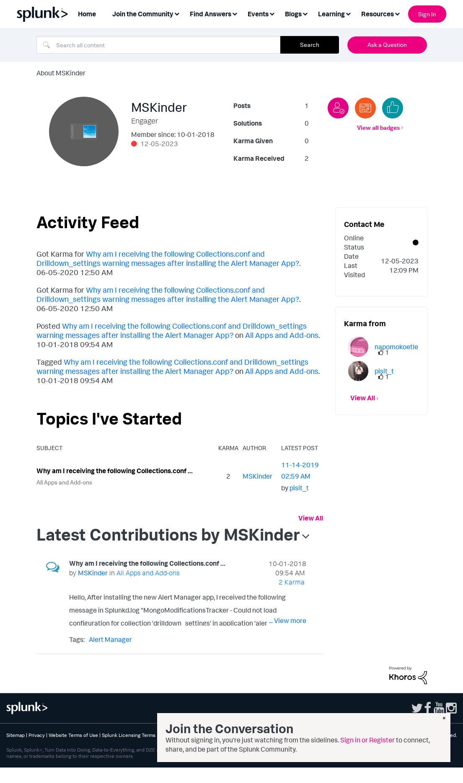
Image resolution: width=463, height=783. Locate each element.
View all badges (378, 127)
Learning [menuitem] (331, 14)
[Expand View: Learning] (348, 13)
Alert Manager (110, 639)
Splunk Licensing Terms (128, 735)
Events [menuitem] (258, 14)
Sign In (427, 14)
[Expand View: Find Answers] (234, 13)
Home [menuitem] (87, 14)
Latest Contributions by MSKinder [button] (168, 534)
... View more (287, 620)
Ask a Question (387, 44)
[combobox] (158, 45)
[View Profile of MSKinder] (257, 476)
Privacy (36, 735)
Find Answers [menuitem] (210, 14)
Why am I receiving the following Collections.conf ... (114, 470)
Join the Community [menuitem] (142, 14)
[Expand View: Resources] (397, 13)
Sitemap (15, 735)
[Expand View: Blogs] (305, 13)
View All (310, 518)
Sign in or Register (367, 740)
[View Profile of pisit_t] (299, 488)
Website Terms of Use (73, 735)
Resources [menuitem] (377, 14)
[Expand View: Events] (272, 13)
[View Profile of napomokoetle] (396, 347)
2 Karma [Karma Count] (292, 582)
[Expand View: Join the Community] (177, 13)
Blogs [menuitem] (293, 14)
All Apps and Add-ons (281, 335)
